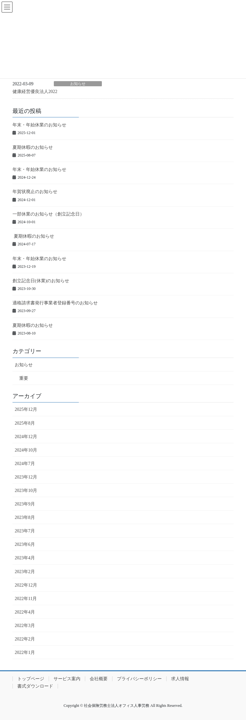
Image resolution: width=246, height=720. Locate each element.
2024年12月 (26, 436)
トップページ (30, 678)
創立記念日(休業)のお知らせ (40, 280)
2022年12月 (26, 585)
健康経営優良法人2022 (34, 91)
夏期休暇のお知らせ (32, 147)
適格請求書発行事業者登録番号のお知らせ (55, 303)
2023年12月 (26, 477)
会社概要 (99, 678)
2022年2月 (25, 639)
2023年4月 (25, 557)
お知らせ (78, 83)
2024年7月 (25, 463)
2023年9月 (25, 504)
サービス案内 (66, 678)
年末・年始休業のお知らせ (39, 125)
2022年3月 (25, 625)
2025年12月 (26, 409)
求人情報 (180, 678)
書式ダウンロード (35, 686)
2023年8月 (25, 517)
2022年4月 (25, 612)
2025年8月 (25, 423)
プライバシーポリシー (139, 678)
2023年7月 (25, 531)
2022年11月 (26, 598)
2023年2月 (25, 571)
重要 (23, 378)
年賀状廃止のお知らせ (34, 191)
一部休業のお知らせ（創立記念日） (48, 214)
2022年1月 (25, 652)
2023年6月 (25, 544)
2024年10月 (26, 450)
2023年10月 (26, 490)
